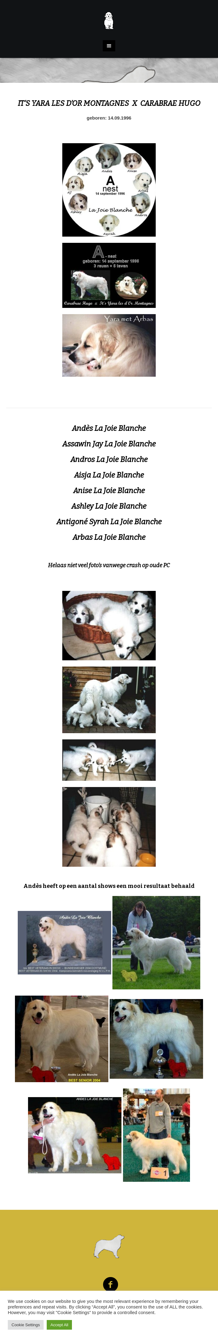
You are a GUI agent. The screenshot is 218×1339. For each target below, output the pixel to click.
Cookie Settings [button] (26, 1324)
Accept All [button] (59, 1324)
